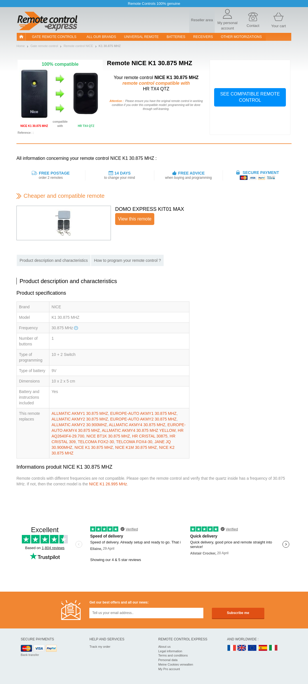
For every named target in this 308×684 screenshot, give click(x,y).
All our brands (101, 37)
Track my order (100, 646)
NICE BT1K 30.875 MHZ (108, 436)
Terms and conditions (173, 655)
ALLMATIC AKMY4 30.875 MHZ (137, 424)
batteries (176, 37)
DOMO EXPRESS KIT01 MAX (149, 209)
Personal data (168, 660)
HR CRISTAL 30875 (150, 436)
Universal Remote (141, 37)
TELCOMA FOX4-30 (134, 441)
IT (273, 648)
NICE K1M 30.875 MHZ (136, 447)
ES (262, 648)
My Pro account (169, 669)
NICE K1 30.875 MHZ (94, 447)
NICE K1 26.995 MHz (108, 484)
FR (231, 648)
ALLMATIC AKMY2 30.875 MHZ (80, 419)
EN (252, 648)
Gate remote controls (54, 37)
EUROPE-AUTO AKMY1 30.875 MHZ (143, 413)
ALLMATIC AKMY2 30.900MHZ (79, 424)
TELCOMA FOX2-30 (96, 441)
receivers (203, 37)
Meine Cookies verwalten (175, 664)
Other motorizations (241, 37)
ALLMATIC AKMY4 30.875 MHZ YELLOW (139, 430)
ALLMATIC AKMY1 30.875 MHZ (80, 413)
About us (164, 646)
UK (241, 648)
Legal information (170, 651)
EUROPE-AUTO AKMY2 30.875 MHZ (143, 419)
